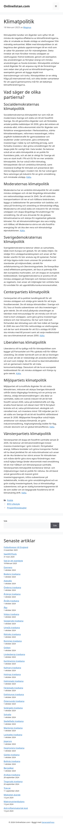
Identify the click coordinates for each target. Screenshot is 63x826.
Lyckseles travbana (13, 734)
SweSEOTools (10, 554)
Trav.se (7, 788)
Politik (10, 500)
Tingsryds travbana (13, 781)
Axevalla (8, 580)
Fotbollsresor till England (16, 547)
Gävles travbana (11, 754)
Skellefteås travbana (14, 721)
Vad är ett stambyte (13, 560)
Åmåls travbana (11, 600)
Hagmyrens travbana (14, 748)
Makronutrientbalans (14, 801)
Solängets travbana (13, 707)
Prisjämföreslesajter (17, 507)
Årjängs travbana (12, 594)
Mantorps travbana (13, 727)
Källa (28, 177)
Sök (5, 521)
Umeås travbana (12, 627)
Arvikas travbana (12, 774)
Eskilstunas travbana (14, 694)
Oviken (7, 647)
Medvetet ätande (12, 794)
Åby (5, 607)
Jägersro (8, 741)
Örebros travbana (12, 587)
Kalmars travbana (12, 667)
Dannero (8, 567)
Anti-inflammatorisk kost (16, 808)
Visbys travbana (11, 614)
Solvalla (7, 714)
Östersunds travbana (14, 701)
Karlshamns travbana (14, 661)
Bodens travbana (12, 574)
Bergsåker (9, 768)
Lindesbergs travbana (14, 654)
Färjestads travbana (13, 687)
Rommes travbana (13, 641)
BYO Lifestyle (13, 504)
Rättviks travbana (12, 634)
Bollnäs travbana (12, 761)
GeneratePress (48, 822)
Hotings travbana (12, 674)
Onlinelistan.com (17, 6)
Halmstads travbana (13, 681)
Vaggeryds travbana (13, 620)
